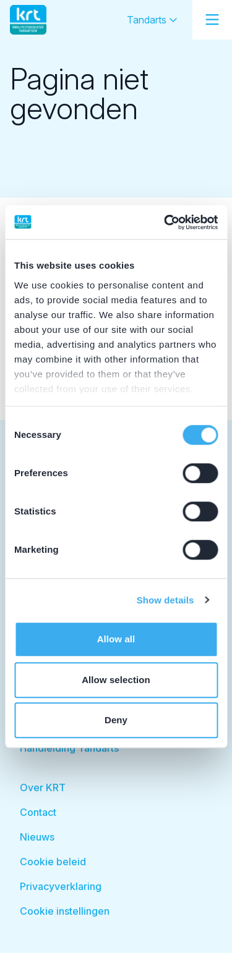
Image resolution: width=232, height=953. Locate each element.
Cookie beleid (53, 861)
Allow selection (116, 679)
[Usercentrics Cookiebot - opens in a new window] (165, 222)
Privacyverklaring (60, 886)
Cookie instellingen (65, 911)
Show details (165, 600)
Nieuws (37, 837)
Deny (116, 720)
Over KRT (43, 787)
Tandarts (152, 20)
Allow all (116, 639)
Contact (38, 812)
